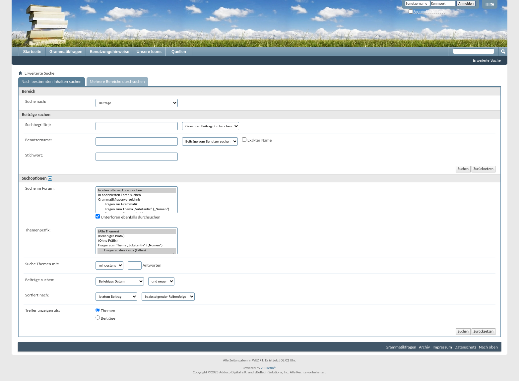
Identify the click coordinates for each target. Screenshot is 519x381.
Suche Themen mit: (42, 263)
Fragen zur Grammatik (136, 204)
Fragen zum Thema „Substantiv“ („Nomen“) (136, 209)
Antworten (145, 265)
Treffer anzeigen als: (42, 310)
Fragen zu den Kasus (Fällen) (136, 250)
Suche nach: (35, 101)
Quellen (178, 51)
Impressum (442, 347)
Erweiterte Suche (487, 60)
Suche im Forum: (40, 188)
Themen (105, 310)
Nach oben (488, 347)
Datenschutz (465, 347)
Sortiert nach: (37, 294)
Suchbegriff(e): (38, 124)
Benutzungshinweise (109, 51)
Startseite (32, 51)
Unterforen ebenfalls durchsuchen (128, 217)
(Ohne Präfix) (136, 240)
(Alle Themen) (136, 231)
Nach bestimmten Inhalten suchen (52, 81)
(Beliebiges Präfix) (136, 236)
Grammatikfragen (65, 51)
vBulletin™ (269, 368)
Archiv (424, 347)
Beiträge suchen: (39, 279)
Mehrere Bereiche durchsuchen (117, 81)
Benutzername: (38, 139)
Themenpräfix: (38, 229)
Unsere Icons (149, 51)
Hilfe (490, 4)
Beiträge (105, 318)
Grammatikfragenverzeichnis (136, 199)
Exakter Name (257, 140)
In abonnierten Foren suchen (136, 195)
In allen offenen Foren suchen (136, 190)
